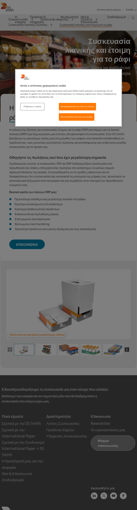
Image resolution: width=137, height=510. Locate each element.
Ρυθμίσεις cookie (32, 106)
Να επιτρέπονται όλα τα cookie (76, 117)
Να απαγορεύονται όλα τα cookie (77, 106)
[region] (68, 98)
